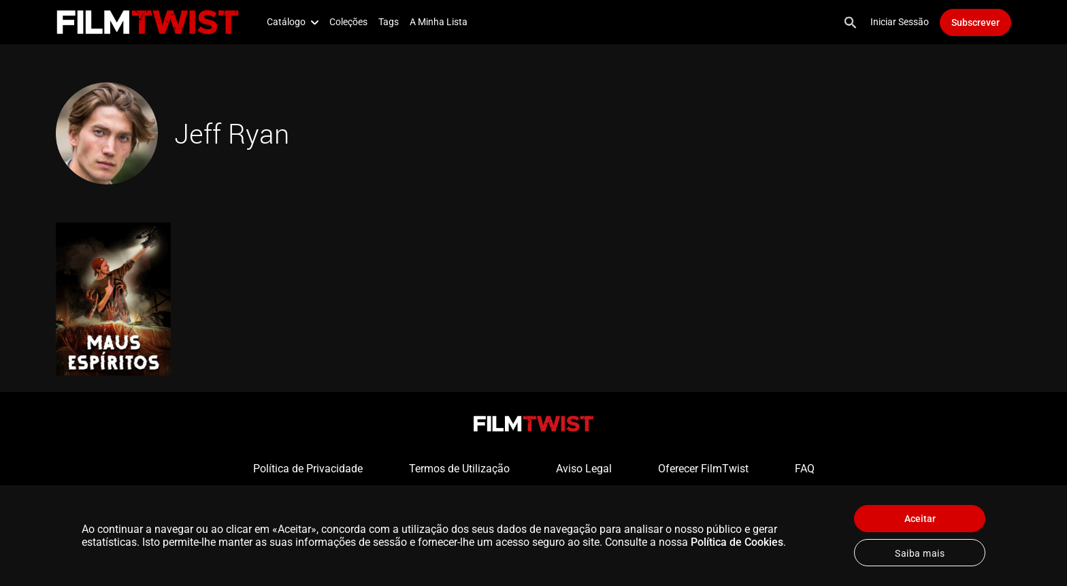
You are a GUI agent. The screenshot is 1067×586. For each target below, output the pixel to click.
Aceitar (920, 518)
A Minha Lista (438, 21)
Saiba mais (920, 553)
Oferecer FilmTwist (703, 468)
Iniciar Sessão (899, 21)
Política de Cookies (737, 542)
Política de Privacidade (308, 468)
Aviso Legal (584, 468)
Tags (388, 21)
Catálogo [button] (292, 21)
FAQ (805, 468)
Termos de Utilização (459, 468)
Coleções (348, 21)
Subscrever (975, 22)
